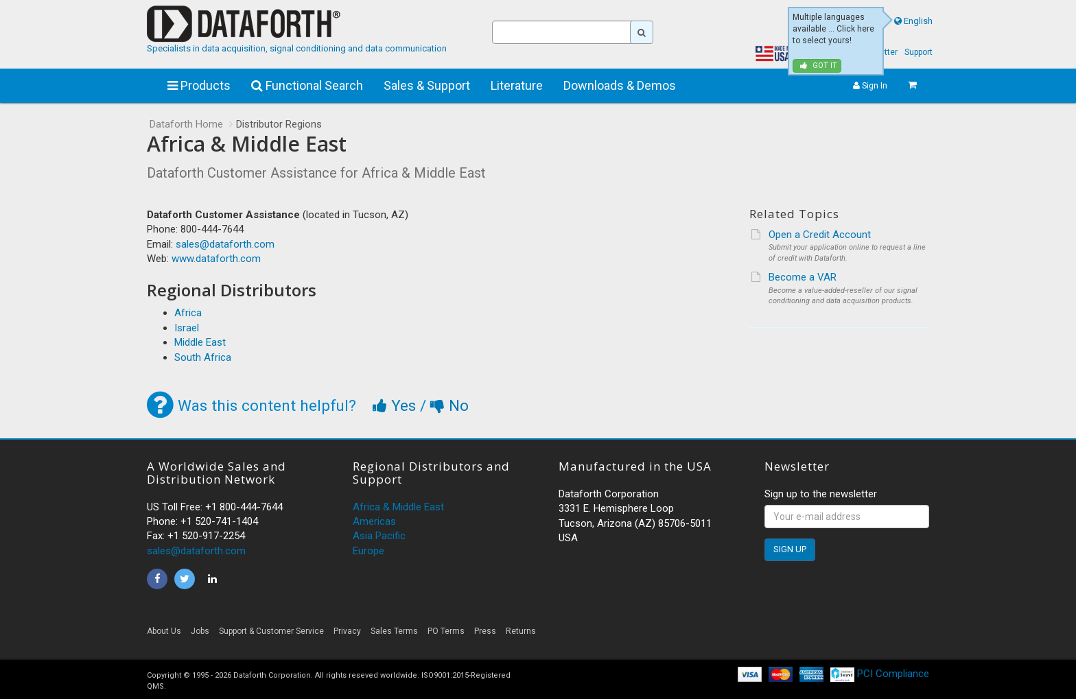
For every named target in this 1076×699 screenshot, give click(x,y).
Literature (517, 85)
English (918, 21)
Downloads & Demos (619, 85)
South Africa (202, 357)
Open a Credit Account (820, 234)
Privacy (347, 631)
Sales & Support (427, 85)
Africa (188, 313)
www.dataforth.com (216, 258)
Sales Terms (394, 631)
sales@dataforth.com (225, 244)
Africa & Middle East (398, 507)
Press (485, 631)
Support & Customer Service (271, 631)
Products (199, 85)
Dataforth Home (186, 124)
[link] (805, 635)
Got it (818, 65)
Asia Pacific (379, 536)
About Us (164, 631)
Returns (521, 631)
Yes (396, 405)
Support (918, 52)
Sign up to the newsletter (820, 494)
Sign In (870, 85)
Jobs (200, 631)
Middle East (200, 342)
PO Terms (446, 631)
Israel (186, 328)
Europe (368, 551)
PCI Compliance (879, 673)
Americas (374, 521)
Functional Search (307, 85)
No (449, 405)
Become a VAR (803, 277)
